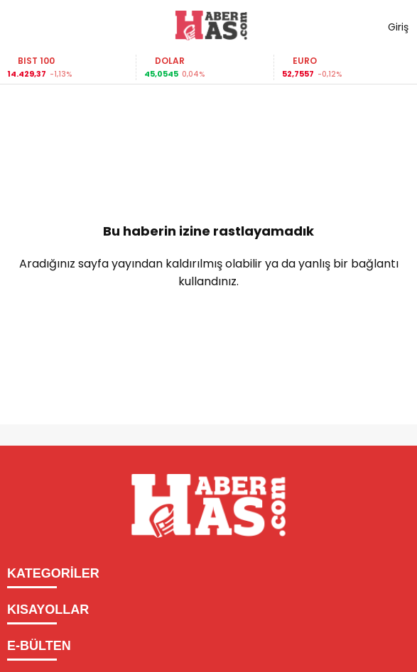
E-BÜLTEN (39, 646)
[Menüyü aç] (23, 25)
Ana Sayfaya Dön (209, 327)
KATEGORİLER (53, 573)
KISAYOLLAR (48, 609)
